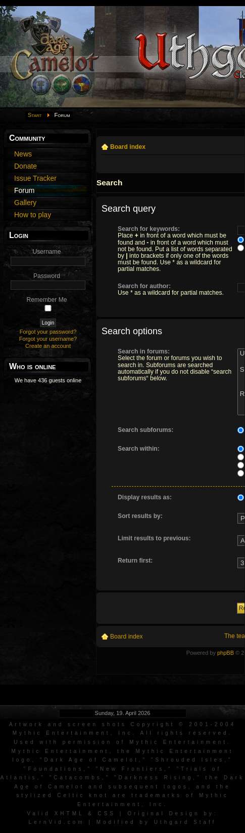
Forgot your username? (48, 339)
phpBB (225, 653)
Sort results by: (140, 516)
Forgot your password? (48, 332)
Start (35, 115)
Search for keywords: (149, 228)
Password (46, 276)
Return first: (135, 560)
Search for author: (144, 286)
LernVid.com (57, 822)
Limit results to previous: (154, 538)
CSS (106, 813)
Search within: (139, 448)
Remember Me (47, 299)
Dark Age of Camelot (91, 760)
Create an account (48, 346)
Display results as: (145, 497)
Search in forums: (144, 351)
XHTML (69, 813)
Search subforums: (145, 429)
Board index (127, 146)
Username (47, 251)
